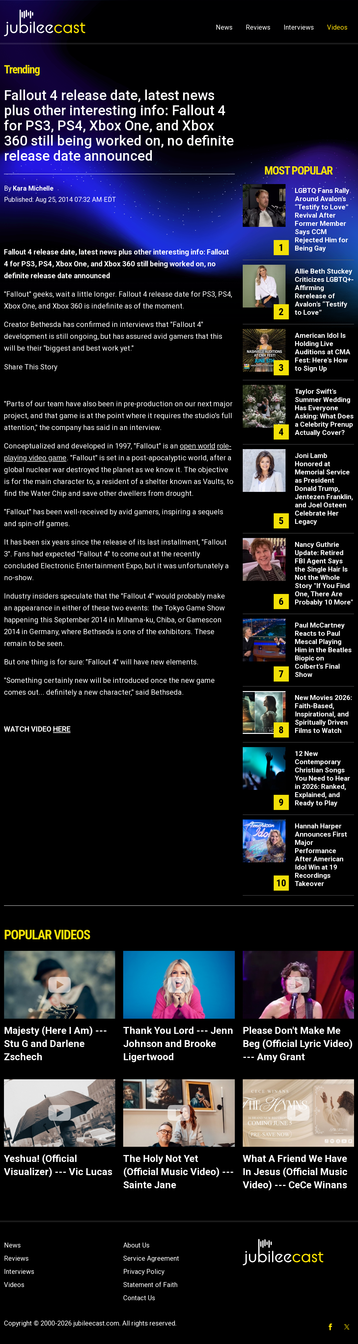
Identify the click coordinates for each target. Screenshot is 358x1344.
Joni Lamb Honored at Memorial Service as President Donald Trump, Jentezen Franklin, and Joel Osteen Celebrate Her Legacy (324, 488)
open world (197, 446)
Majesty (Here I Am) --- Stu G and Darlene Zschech (55, 1043)
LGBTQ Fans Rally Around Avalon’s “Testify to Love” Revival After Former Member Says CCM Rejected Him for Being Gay (322, 219)
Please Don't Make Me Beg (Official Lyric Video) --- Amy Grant (298, 1043)
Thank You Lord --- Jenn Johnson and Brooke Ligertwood (178, 1043)
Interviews (299, 27)
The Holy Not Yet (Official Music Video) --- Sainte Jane (178, 1172)
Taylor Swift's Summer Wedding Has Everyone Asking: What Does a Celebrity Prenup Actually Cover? (324, 412)
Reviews (258, 27)
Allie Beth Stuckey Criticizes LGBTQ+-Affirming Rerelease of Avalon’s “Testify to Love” (324, 291)
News (224, 27)
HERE (61, 729)
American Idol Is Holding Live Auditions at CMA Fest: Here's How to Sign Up (322, 352)
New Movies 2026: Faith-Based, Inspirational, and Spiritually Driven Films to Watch (323, 714)
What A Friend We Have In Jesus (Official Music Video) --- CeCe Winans (295, 1172)
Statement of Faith (150, 1285)
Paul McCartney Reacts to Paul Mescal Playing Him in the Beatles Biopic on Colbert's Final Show (323, 650)
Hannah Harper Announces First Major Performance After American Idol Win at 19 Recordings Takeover (321, 855)
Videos (337, 27)
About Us (136, 1245)
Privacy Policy (143, 1272)
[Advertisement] (298, 124)
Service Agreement (151, 1258)
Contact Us (139, 1298)
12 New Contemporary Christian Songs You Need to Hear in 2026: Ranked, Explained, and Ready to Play (322, 778)
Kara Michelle (33, 188)
